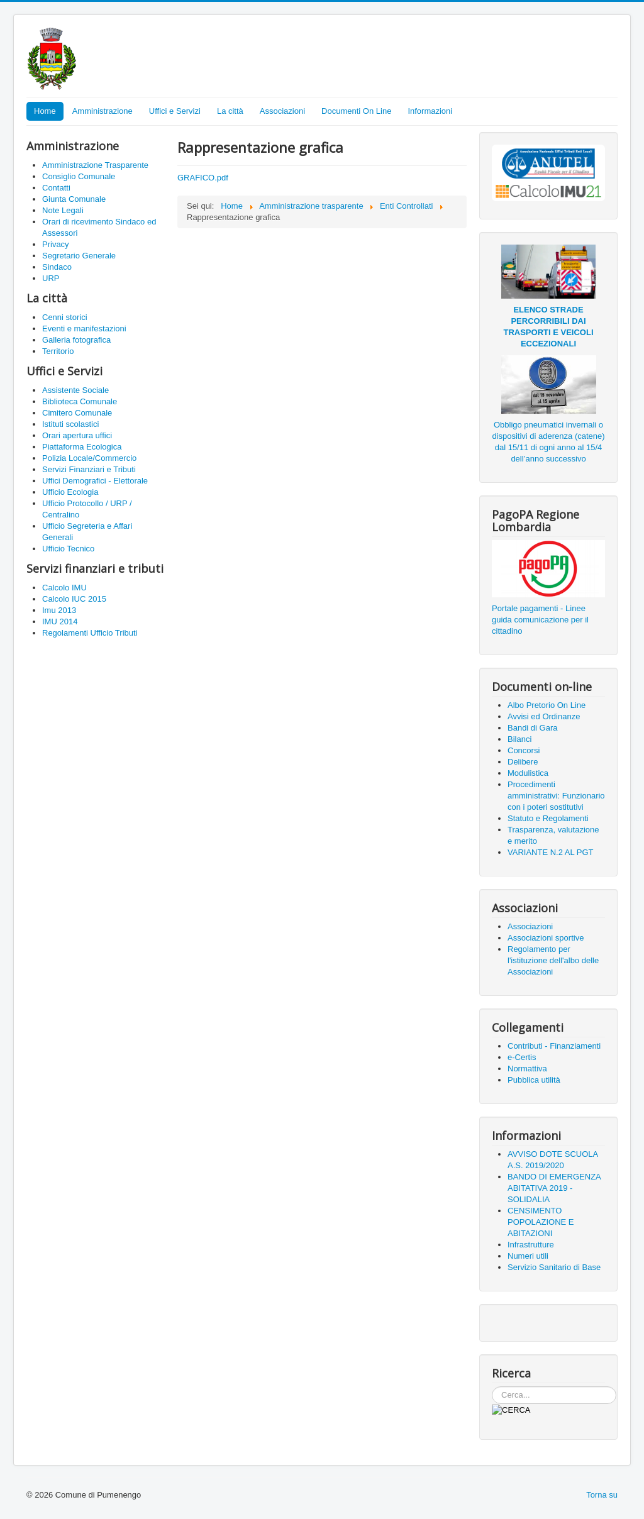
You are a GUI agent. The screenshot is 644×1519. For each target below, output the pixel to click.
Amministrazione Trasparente (95, 165)
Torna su (602, 1495)
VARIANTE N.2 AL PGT (551, 852)
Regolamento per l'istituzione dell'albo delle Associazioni (553, 960)
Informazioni (430, 111)
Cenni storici (64, 317)
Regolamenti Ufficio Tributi (90, 633)
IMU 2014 (59, 621)
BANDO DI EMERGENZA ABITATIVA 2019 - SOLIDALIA (554, 1188)
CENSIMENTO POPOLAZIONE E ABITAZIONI (541, 1222)
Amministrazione (102, 111)
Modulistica (528, 773)
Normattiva (527, 1068)
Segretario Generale (79, 255)
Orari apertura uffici (77, 435)
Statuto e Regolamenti (548, 818)
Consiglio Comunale (78, 176)
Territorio (58, 351)
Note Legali (63, 210)
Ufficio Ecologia (70, 492)
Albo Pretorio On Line (547, 705)
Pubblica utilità (534, 1080)
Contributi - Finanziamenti (554, 1046)
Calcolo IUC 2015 (74, 599)
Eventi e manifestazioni (84, 328)
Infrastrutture (531, 1244)
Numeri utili (528, 1256)
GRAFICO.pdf (202, 177)
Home (45, 111)
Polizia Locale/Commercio (89, 458)
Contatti (56, 187)
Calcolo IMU (64, 587)
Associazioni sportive (546, 937)
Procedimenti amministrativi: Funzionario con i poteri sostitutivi (556, 796)
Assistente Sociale (75, 390)
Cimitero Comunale (77, 412)
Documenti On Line (356, 111)
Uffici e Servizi (175, 111)
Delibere (523, 761)
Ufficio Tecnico (68, 548)
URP (50, 278)
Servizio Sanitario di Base (554, 1267)
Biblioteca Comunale (79, 401)
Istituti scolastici (70, 424)
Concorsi (524, 750)
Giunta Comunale (74, 199)
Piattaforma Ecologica (81, 446)
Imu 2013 (59, 610)
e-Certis (522, 1057)
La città (230, 111)
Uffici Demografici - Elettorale (95, 480)
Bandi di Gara (533, 727)
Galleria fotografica (76, 340)
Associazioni (282, 111)
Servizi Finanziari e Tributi (89, 469)
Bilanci (519, 739)
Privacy (55, 244)
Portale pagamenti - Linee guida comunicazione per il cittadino (540, 620)
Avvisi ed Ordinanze (544, 716)
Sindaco (57, 267)
